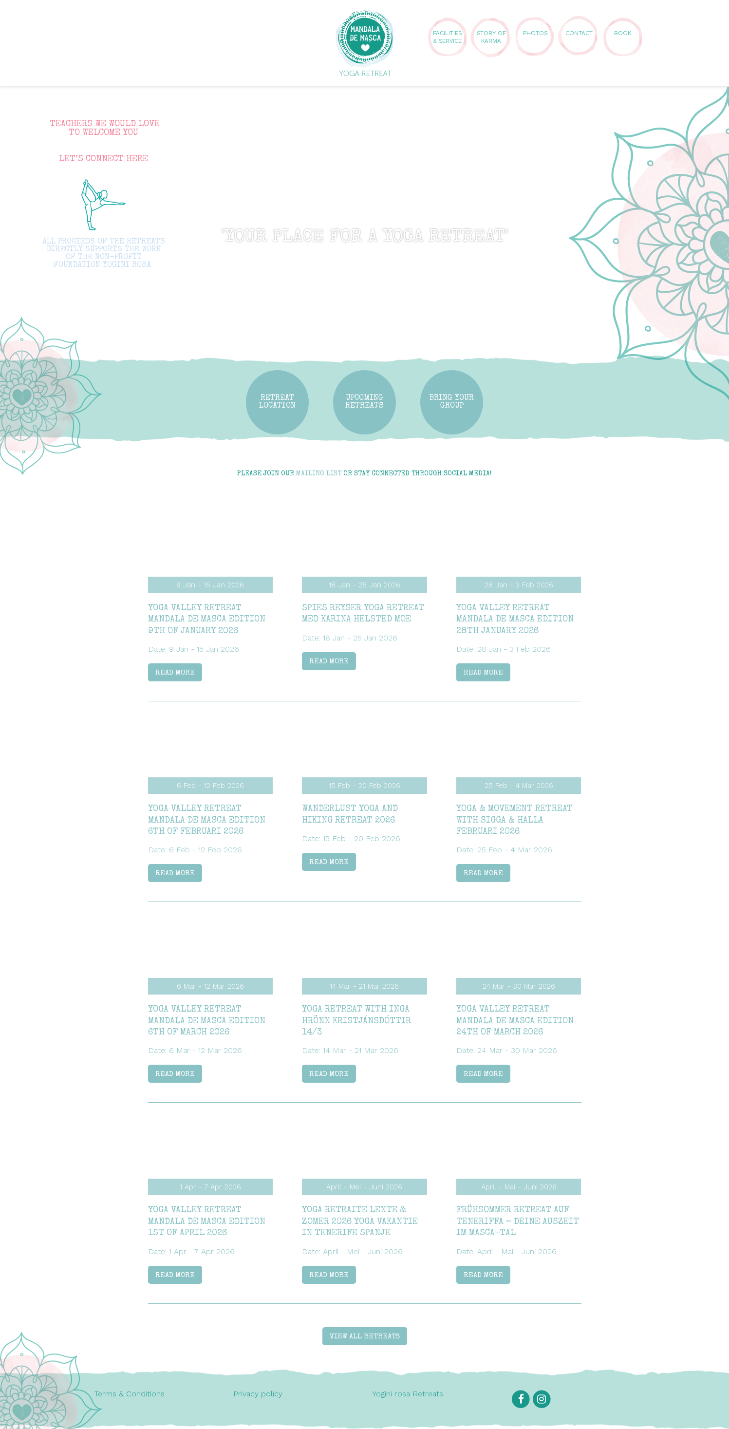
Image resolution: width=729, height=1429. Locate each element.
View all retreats (365, 1336)
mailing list (318, 473)
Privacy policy (257, 1393)
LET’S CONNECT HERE (103, 159)
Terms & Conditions (129, 1393)
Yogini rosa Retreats (407, 1393)
